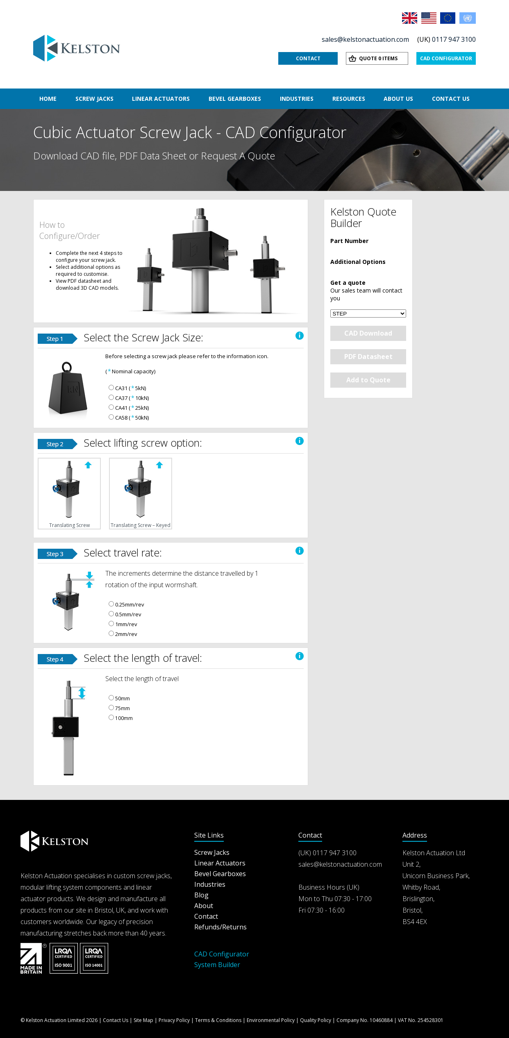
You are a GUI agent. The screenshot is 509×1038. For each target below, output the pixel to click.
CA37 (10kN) (132, 398)
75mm (122, 708)
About (203, 905)
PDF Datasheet (368, 356)
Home (48, 98)
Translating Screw (69, 494)
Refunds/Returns (220, 926)
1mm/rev (126, 624)
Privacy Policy (174, 1020)
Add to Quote (368, 379)
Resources (348, 98)
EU (448, 18)
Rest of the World (467, 18)
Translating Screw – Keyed (140, 494)
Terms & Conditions (218, 1020)
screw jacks (153, 875)
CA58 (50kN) (132, 417)
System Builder (217, 964)
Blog (201, 894)
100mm (124, 718)
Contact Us (451, 98)
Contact (308, 58)
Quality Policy (315, 1020)
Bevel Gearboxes (235, 98)
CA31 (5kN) (130, 388)
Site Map (143, 1020)
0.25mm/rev (129, 604)
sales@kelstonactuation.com (365, 39)
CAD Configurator (446, 58)
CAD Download (368, 333)
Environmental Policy (271, 1020)
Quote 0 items (378, 58)
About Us (398, 98)
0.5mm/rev (128, 614)
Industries (297, 98)
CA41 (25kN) (132, 407)
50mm (122, 698)
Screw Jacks (94, 98)
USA (429, 18)
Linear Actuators (161, 98)
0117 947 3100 (454, 39)
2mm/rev (126, 634)
